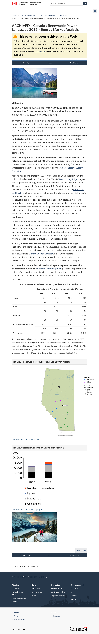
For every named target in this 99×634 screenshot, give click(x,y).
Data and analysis (28, 15)
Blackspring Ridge (68, 179)
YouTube (74, 599)
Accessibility (43, 577)
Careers (14, 602)
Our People (16, 588)
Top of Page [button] (81, 550)
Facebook (74, 596)
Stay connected (77, 585)
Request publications (58, 596)
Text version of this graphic (29, 509)
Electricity (63, 15)
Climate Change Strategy (41, 253)
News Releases (36, 592)
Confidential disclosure (58, 592)
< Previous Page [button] (24, 63)
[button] (95, 11)
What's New (35, 588)
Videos (33, 596)
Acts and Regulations (19, 598)
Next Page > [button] (74, 63)
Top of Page (18, 629)
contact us (40, 51)
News (33, 585)
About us (15, 585)
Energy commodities (47, 15)
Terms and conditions (19, 577)
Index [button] (50, 63)
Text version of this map (28, 439)
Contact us (55, 585)
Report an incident (57, 588)
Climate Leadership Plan (49, 268)
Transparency (32, 577)
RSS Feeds (74, 588)
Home (14, 15)
